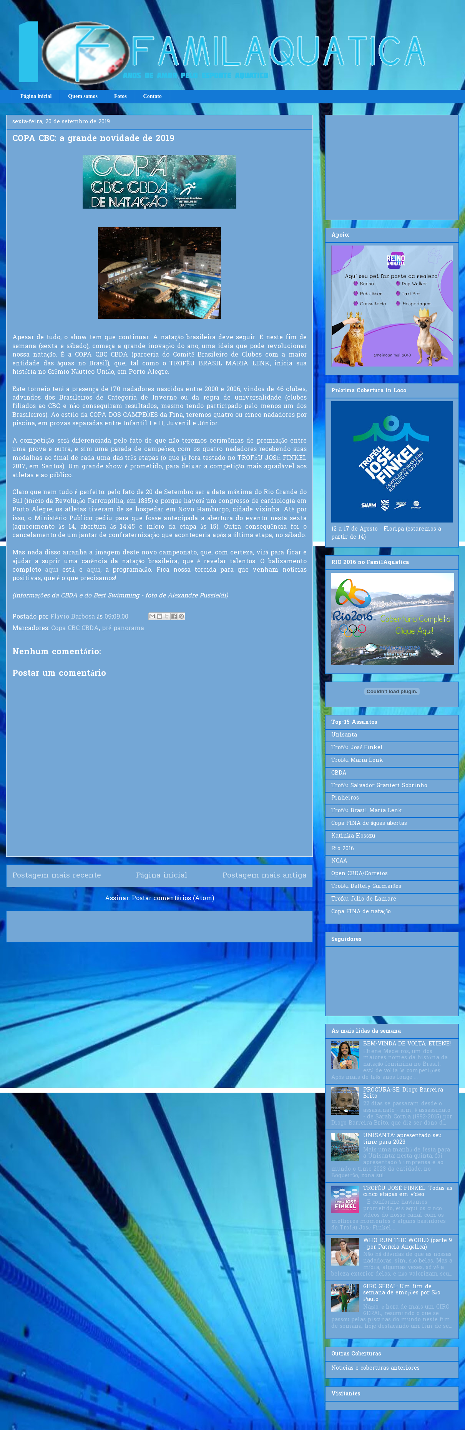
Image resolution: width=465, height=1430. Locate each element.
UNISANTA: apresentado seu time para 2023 (402, 1139)
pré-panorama (123, 628)
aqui (51, 570)
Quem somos (83, 96)
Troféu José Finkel (357, 748)
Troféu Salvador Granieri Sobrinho (379, 786)
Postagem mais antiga (265, 875)
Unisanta (344, 735)
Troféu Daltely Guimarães (366, 887)
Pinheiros (345, 798)
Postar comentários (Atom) (173, 898)
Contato (152, 96)
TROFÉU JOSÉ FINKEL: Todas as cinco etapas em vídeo (407, 1191)
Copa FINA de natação (361, 912)
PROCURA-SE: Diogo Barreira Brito (403, 1093)
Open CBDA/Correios (359, 874)
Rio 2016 (342, 849)
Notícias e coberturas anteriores (375, 1368)
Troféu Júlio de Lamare (363, 899)
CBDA (338, 773)
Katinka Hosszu (353, 836)
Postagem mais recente (56, 875)
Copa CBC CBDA (75, 628)
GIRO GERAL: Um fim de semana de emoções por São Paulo (401, 1293)
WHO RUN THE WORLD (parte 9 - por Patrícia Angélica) (407, 1244)
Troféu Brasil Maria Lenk (366, 811)
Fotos (120, 96)
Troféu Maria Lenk (357, 760)
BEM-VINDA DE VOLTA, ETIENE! (407, 1044)
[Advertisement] (392, 166)
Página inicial (35, 96)
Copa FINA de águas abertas (369, 824)
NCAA (339, 861)
